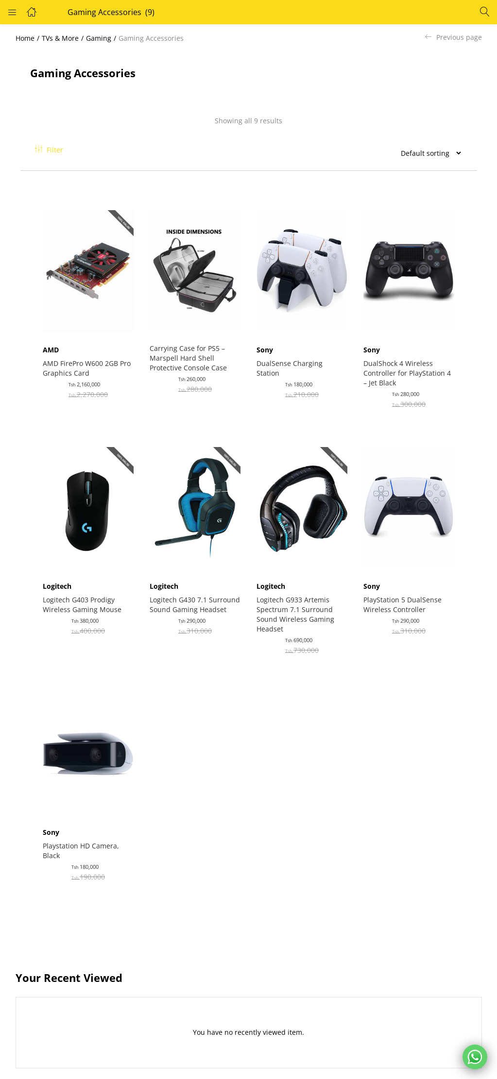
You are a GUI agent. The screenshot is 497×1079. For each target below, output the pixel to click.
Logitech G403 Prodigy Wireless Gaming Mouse (84, 595)
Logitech (59, 576)
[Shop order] (427, 153)
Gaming (98, 38)
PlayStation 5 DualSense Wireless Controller (404, 595)
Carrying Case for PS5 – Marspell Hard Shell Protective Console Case (190, 353)
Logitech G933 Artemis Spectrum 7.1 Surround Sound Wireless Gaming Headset (297, 605)
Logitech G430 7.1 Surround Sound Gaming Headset (192, 600)
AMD (53, 344)
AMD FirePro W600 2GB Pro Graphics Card (82, 363)
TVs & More (60, 38)
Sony (266, 344)
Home (25, 38)
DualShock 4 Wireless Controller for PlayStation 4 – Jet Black (409, 368)
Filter (49, 149)
